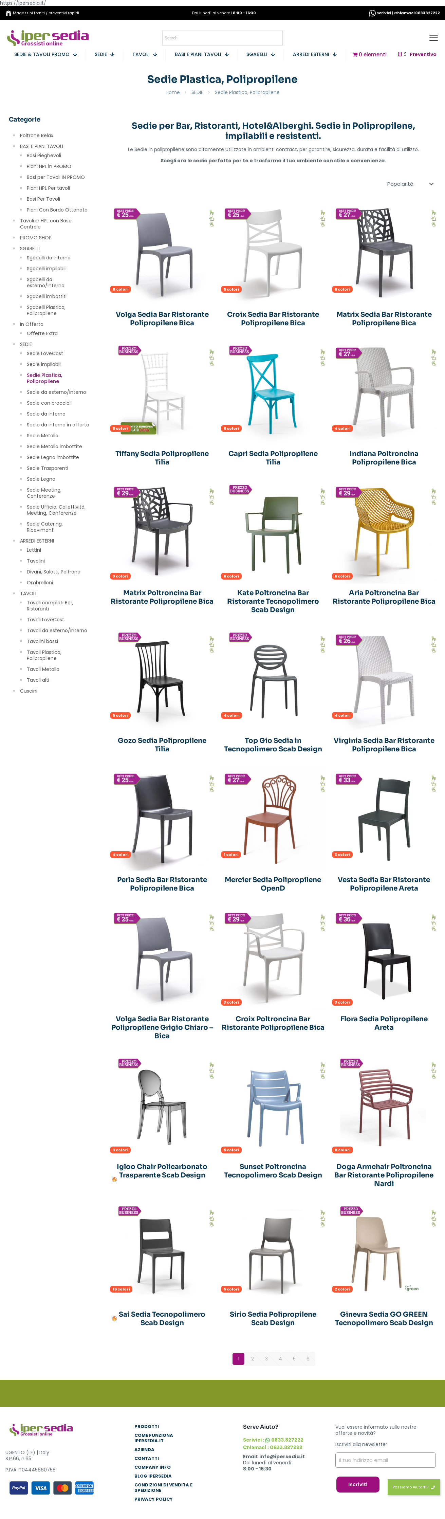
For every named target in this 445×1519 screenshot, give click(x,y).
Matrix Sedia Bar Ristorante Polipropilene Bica (384, 318)
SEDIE (197, 92)
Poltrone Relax (36, 135)
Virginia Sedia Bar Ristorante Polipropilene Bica (384, 744)
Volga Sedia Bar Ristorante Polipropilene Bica (162, 318)
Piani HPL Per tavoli (48, 188)
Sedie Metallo (42, 435)
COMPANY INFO (152, 1467)
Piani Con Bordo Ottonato (57, 209)
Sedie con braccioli (49, 403)
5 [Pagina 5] (294, 1358)
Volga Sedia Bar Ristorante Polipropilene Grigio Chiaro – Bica (162, 1027)
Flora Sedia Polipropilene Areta (384, 1023)
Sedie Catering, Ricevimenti (45, 526)
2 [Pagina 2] (252, 1358)
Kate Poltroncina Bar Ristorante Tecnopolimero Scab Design (273, 601)
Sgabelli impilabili (47, 268)
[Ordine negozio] (412, 184)
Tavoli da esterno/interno (57, 630)
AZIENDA (144, 1450)
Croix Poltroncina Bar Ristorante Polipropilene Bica (273, 1023)
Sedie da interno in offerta (58, 424)
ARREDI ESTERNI (37, 540)
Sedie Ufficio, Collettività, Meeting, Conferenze (56, 510)
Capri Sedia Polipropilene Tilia (273, 458)
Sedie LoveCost (45, 353)
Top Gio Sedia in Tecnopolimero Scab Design (273, 744)
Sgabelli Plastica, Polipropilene (46, 310)
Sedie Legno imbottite (53, 457)
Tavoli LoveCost (45, 619)
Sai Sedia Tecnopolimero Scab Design (162, 1318)
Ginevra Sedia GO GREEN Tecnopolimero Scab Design (384, 1318)
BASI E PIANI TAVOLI (41, 146)
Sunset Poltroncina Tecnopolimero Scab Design (273, 1171)
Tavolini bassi (42, 641)
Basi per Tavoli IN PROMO (56, 177)
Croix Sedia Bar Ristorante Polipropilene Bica (273, 318)
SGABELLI (30, 248)
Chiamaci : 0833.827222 (272, 1447)
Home (173, 92)
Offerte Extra (42, 333)
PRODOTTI (146, 1427)
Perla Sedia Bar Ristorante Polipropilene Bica (162, 884)
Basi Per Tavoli (43, 199)
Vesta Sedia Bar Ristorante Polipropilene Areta (384, 884)
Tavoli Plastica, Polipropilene (44, 655)
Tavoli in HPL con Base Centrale (46, 223)
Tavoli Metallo (43, 669)
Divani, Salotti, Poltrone (53, 571)
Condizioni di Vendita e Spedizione (163, 1488)
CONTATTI (146, 1459)
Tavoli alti (38, 680)
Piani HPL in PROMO (49, 166)
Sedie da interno (46, 413)
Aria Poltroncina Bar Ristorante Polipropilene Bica (384, 597)
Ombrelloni (40, 582)
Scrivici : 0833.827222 (273, 1439)
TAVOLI (28, 593)
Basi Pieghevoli (44, 155)
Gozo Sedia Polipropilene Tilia (162, 744)
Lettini (34, 550)
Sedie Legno (41, 479)
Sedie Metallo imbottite (54, 446)
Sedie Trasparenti (47, 468)
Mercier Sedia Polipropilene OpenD (273, 884)
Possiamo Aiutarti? (414, 1487)
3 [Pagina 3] (266, 1358)
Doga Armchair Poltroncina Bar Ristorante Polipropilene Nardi (383, 1175)
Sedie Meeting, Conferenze (44, 493)
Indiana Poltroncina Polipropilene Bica (384, 458)
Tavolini (36, 560)
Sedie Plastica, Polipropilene (44, 378)
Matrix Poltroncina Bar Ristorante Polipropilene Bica (162, 597)
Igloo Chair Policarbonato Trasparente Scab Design (162, 1171)
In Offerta (31, 324)
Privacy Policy (153, 1499)
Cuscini (28, 691)
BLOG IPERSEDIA (153, 1476)
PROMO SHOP (36, 237)
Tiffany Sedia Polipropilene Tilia (162, 458)
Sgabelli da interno (49, 257)
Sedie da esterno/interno (56, 392)
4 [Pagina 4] (280, 1358)
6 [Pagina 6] (308, 1358)
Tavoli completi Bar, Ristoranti (50, 605)
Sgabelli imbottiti (47, 296)
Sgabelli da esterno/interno (45, 282)
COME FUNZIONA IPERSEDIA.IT (153, 1438)
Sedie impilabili (44, 364)
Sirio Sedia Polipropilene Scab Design (273, 1318)
